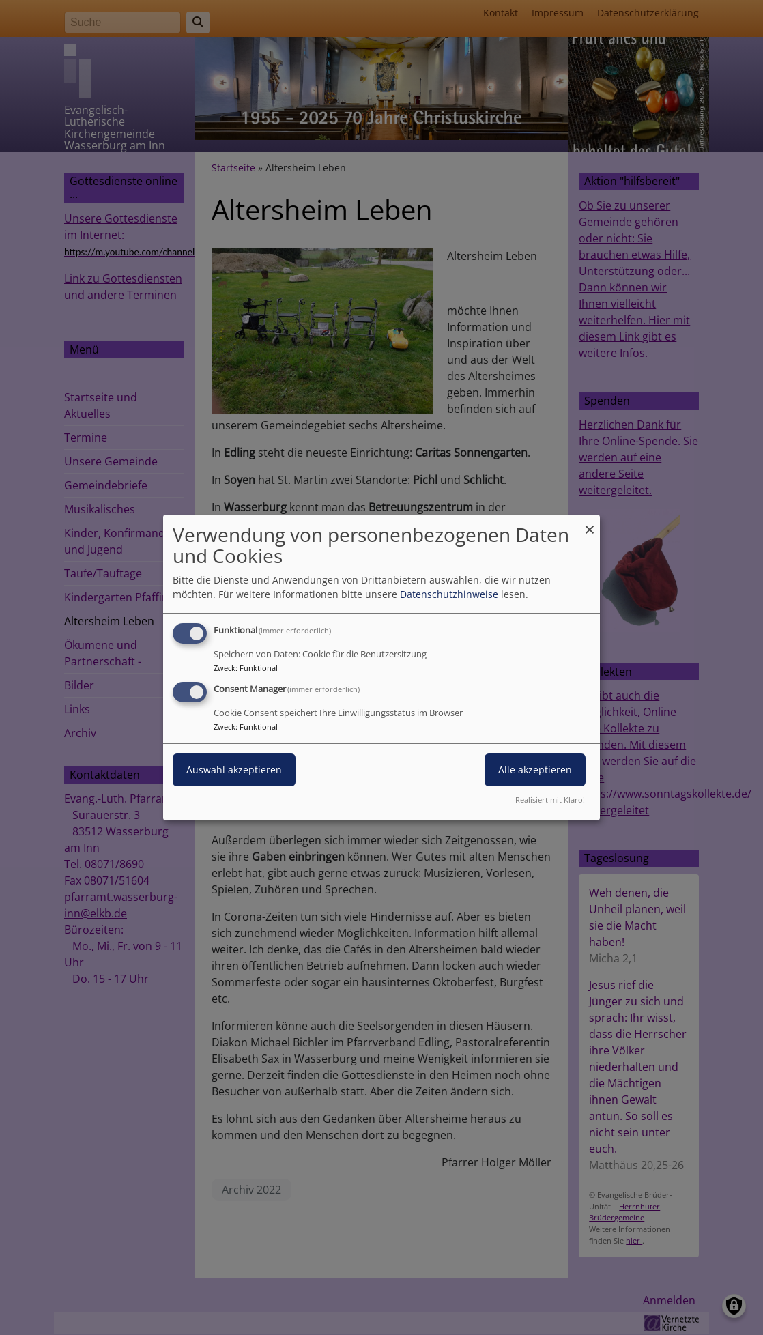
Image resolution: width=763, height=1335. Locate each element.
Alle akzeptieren (535, 769)
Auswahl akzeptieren (234, 769)
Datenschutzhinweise (449, 594)
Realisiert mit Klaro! (550, 799)
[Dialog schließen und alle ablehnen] (589, 523)
